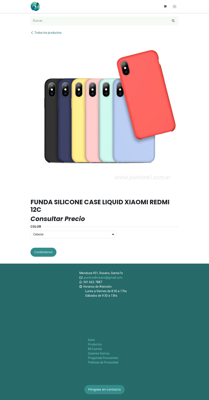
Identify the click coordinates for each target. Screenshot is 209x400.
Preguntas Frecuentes (103, 358)
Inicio (91, 340)
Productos (95, 344)
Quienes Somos (98, 353)
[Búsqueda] (173, 20)
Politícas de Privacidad (103, 362)
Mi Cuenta (95, 349)
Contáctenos (43, 252)
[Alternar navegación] (175, 6)
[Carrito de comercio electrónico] (165, 6)
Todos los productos (46, 32)
